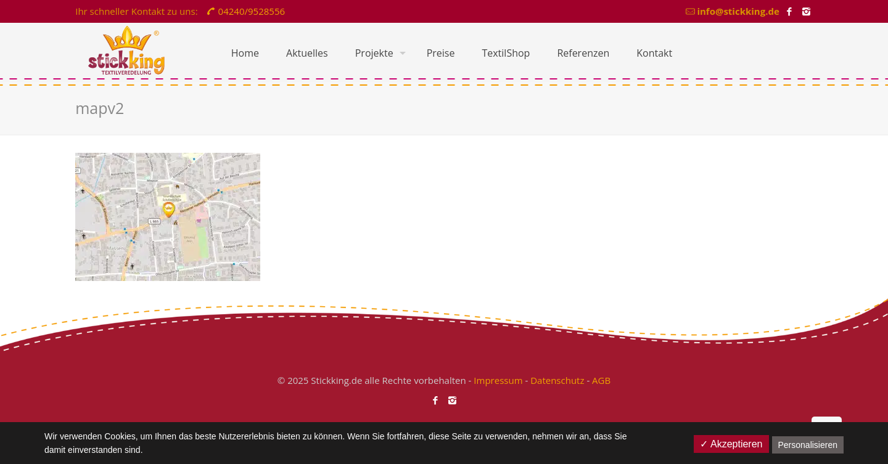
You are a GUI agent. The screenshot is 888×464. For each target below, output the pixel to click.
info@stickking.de (738, 11)
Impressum (498, 380)
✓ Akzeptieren (731, 444)
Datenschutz (557, 380)
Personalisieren (808, 445)
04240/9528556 (251, 11)
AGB (601, 380)
